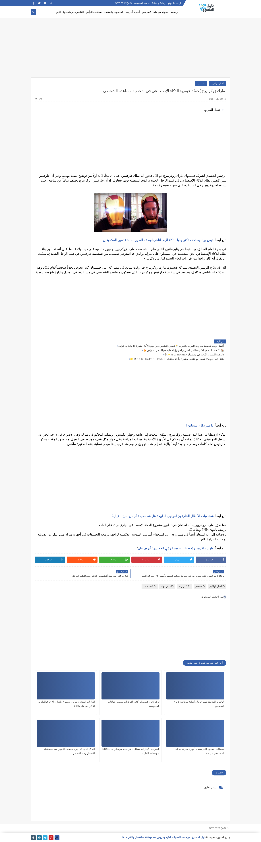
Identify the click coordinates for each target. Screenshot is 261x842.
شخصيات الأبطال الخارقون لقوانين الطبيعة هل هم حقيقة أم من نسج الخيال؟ (162, 516)
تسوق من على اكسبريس (155, 12)
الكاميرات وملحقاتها (73, 12)
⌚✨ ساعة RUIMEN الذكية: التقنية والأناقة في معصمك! (194, 354)
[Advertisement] (130, 49)
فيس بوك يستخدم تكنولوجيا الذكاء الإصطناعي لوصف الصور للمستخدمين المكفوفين (158, 240)
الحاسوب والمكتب (114, 12)
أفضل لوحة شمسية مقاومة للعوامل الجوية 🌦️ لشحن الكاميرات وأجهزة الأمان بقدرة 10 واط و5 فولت (171, 346)
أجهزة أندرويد (133, 12)
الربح (58, 12)
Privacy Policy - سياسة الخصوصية (150, 3)
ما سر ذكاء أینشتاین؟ (200, 425)
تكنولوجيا (184, 586)
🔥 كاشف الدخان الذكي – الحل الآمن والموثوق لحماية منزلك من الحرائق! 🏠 (183, 350)
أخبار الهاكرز (218, 83)
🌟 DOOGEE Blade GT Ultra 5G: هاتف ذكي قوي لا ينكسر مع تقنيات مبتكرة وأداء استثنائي (177, 359)
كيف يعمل (149, 586)
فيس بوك (167, 586)
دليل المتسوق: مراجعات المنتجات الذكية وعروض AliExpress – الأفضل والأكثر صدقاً (164, 837)
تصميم (201, 83)
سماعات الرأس (94, 12)
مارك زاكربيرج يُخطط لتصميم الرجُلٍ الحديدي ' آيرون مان (176, 548)
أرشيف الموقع (174, 3)
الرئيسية (175, 12)
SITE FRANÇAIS (123, 3)
